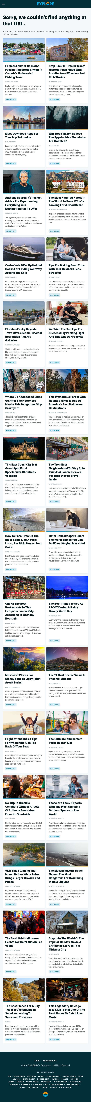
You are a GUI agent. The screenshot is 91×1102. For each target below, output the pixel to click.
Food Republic (53, 1076)
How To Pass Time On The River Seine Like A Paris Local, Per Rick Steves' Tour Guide (23, 541)
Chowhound (19, 1076)
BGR (9, 1076)
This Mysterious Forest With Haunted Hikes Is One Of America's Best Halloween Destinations (67, 402)
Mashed (20, 1082)
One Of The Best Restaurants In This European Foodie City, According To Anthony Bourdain (19, 611)
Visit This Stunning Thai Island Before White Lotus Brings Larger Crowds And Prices (22, 876)
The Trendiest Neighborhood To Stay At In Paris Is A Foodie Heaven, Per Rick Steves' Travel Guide (67, 472)
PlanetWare (75, 1082)
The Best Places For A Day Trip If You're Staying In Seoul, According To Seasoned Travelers (22, 1011)
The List (22, 1087)
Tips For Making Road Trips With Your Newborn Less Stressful (67, 269)
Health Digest (28, 1079)
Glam (80, 1076)
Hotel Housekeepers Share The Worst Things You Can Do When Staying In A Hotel (67, 539)
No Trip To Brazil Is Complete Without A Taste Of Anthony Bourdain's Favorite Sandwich (22, 808)
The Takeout (33, 1087)
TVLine (45, 1087)
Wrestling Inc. (65, 1087)
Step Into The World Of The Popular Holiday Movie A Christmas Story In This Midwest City (66, 944)
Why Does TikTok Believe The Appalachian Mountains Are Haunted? (67, 137)
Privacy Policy (50, 1061)
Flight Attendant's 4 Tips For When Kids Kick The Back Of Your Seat (21, 742)
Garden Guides (69, 1076)
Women (53, 1087)
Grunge (16, 1079)
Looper (11, 1082)
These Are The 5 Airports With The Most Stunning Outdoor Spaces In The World (65, 808)
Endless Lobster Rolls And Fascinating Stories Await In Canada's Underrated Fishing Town (23, 71)
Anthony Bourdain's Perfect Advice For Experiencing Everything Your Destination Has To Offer (23, 203)
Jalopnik (74, 1079)
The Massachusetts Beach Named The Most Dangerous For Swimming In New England (66, 876)
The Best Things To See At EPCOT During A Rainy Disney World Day (66, 607)
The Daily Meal (72, 1084)
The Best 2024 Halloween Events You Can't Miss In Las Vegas (23, 942)
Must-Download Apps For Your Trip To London (21, 135)
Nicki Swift (46, 1082)
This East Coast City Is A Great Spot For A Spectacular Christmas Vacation (21, 470)
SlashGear (38, 1084)
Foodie (41, 1076)
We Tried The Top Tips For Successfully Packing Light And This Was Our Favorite (66, 333)
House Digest (43, 1079)
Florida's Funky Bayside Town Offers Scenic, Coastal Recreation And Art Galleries (23, 335)
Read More (10, 99)
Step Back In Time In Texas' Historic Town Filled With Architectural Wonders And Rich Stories (67, 71)
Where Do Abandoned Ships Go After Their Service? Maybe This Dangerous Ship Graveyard (23, 402)
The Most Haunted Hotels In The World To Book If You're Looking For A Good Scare (67, 201)
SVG (46, 1084)
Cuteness (31, 1076)
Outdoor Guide (60, 1082)
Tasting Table (57, 1084)
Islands (64, 1079)
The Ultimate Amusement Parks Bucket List (65, 740)
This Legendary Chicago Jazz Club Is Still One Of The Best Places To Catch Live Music (67, 1011)
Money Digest (32, 1082)
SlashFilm (25, 1084)
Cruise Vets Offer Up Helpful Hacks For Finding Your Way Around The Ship (23, 269)
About (37, 1061)
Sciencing (13, 1084)
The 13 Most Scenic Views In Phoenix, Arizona (67, 677)
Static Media (33, 1065)
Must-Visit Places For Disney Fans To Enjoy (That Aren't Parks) (23, 678)
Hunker (55, 1079)
